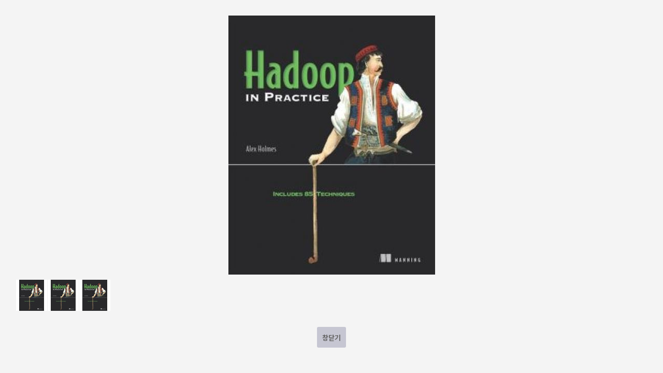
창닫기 (331, 337)
